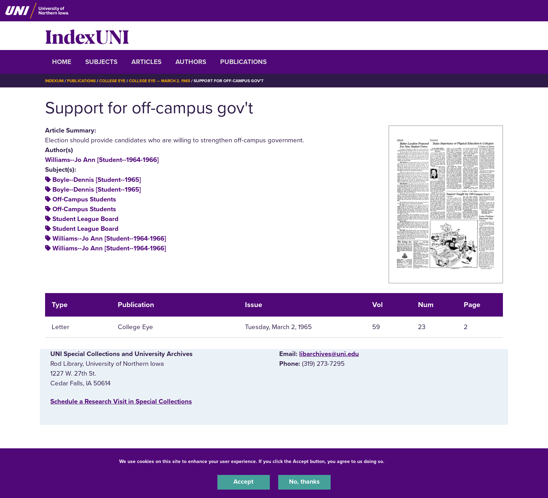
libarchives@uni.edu (329, 354)
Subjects (101, 62)
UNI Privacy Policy (407, 461)
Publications (243, 62)
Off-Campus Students (84, 199)
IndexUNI (87, 35)
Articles (146, 62)
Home (61, 62)
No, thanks (304, 482)
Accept (243, 482)
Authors (190, 62)
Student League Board (85, 219)
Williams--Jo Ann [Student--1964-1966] (102, 160)
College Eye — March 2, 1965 (163, 80)
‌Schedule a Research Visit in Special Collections (121, 401)
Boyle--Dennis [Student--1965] (96, 180)
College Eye (114, 80)
